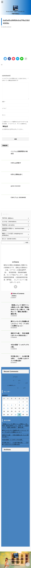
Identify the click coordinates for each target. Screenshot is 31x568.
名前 (3, 101)
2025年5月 (5, 474)
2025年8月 (5, 469)
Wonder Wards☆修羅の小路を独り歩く (15, 559)
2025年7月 (5, 471)
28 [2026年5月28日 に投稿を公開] (15, 414)
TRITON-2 (15, 14)
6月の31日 (4, 385)
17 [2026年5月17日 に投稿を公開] (27, 408)
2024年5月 (5, 495)
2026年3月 (5, 457)
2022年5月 (5, 536)
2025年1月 (5, 481)
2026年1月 (5, 461)
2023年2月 (5, 521)
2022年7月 (5, 533)
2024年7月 (5, 491)
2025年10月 (5, 466)
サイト (4, 115)
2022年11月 (5, 526)
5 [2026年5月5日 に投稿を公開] (7, 405)
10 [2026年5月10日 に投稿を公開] (27, 405)
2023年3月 (5, 519)
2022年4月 (5, 538)
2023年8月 (5, 510)
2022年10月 (5, 527)
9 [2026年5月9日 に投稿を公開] (23, 405)
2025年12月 (5, 462)
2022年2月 (5, 541)
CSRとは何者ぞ (16, 163)
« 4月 (3, 417)
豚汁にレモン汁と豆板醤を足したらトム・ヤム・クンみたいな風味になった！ (20, 324)
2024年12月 (5, 483)
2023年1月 (5, 522)
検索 (27, 242)
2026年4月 (5, 455)
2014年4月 (5, 543)
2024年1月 (5, 502)
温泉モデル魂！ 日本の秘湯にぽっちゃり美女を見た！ (15, 435)
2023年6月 (5, 514)
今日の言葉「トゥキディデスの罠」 (12, 439)
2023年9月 (5, 509)
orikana (16, 380)
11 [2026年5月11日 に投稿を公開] (4, 408)
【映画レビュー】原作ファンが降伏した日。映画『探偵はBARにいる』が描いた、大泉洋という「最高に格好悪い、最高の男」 (20, 309)
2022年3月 (5, 539)
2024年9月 (5, 488)
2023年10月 (5, 507)
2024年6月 (5, 493)
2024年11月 (5, 485)
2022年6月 (5, 534)
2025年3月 (5, 478)
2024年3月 (5, 498)
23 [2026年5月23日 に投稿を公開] (23, 411)
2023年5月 (5, 515)
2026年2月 (5, 459)
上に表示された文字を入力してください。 (13, 129)
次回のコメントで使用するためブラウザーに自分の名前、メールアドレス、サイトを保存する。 (15, 122)
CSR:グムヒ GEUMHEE (18, 197)
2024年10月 (5, 486)
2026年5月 (5, 454)
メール (4, 108)
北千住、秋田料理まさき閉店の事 (10, 383)
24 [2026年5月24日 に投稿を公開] (27, 411)
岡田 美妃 (22, 383)
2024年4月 (5, 497)
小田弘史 (21, 387)
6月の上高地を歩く (17, 174)
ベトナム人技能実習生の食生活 (9, 387)
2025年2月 (5, 479)
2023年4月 (5, 517)
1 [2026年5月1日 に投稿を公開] (19, 402)
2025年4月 (5, 476)
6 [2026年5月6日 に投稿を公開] (11, 405)
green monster (16, 186)
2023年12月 (5, 503)
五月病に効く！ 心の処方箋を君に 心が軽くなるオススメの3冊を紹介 (20, 358)
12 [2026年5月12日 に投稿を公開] (8, 408)
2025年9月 (5, 467)
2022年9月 (5, 529)
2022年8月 (5, 531)
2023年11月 (5, 505)
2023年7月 (5, 512)
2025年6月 (5, 473)
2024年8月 (5, 490)
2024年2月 (5, 500)
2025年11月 (5, 464)
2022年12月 (5, 524)
